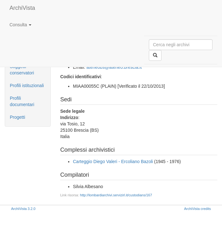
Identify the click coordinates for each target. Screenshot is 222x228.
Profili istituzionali (27, 85)
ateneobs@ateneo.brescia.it (114, 67)
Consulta (20, 24)
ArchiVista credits (197, 209)
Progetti (17, 117)
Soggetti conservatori (22, 69)
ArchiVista (22, 8)
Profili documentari (22, 101)
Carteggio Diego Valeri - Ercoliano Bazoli (113, 161)
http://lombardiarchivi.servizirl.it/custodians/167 (116, 195)
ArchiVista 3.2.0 (23, 209)
